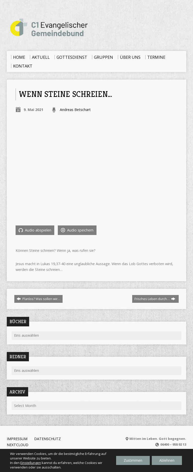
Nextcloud (17, 444)
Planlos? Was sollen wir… (38, 299)
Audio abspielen (35, 230)
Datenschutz (47, 438)
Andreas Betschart (75, 109)
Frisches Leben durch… (154, 299)
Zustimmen (133, 460)
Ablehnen (166, 460)
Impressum (17, 438)
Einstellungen (30, 462)
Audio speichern (77, 230)
